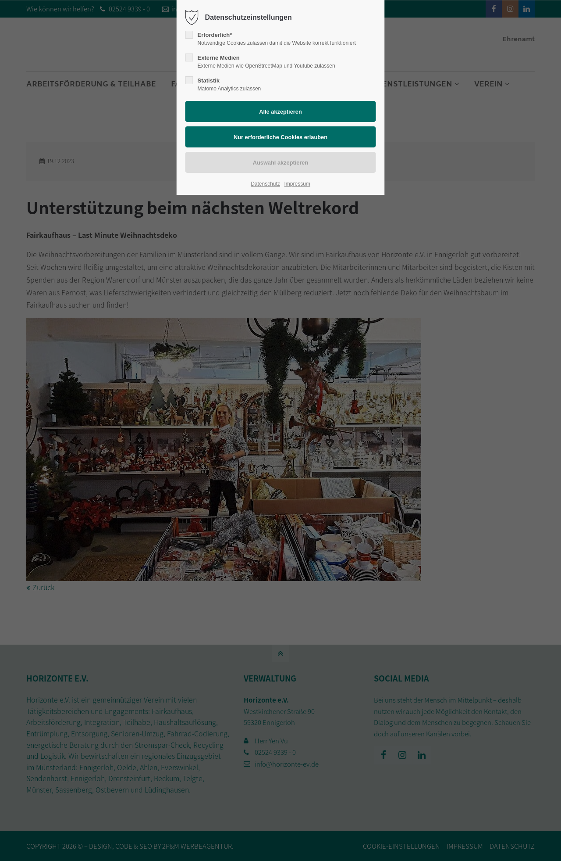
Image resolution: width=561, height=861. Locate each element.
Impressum (297, 184)
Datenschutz (265, 184)
